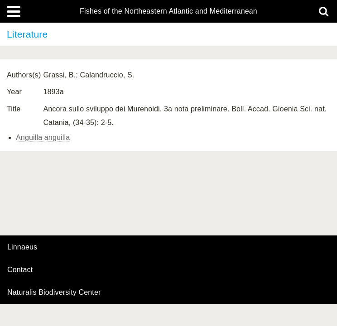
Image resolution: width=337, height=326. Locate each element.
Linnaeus (22, 247)
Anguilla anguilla (43, 137)
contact (20, 269)
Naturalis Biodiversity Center (54, 292)
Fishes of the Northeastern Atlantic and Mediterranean (168, 11)
